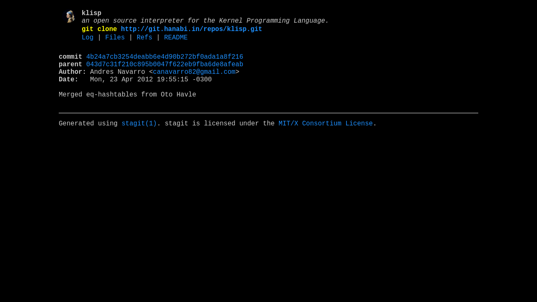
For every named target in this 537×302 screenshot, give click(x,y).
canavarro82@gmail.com (194, 82)
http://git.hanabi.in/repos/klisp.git (191, 33)
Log (88, 43)
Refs (144, 43)
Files (115, 43)
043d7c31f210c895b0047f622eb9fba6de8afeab (164, 73)
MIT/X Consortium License (326, 142)
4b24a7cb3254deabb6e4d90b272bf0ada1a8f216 (164, 64)
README (176, 43)
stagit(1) (139, 142)
